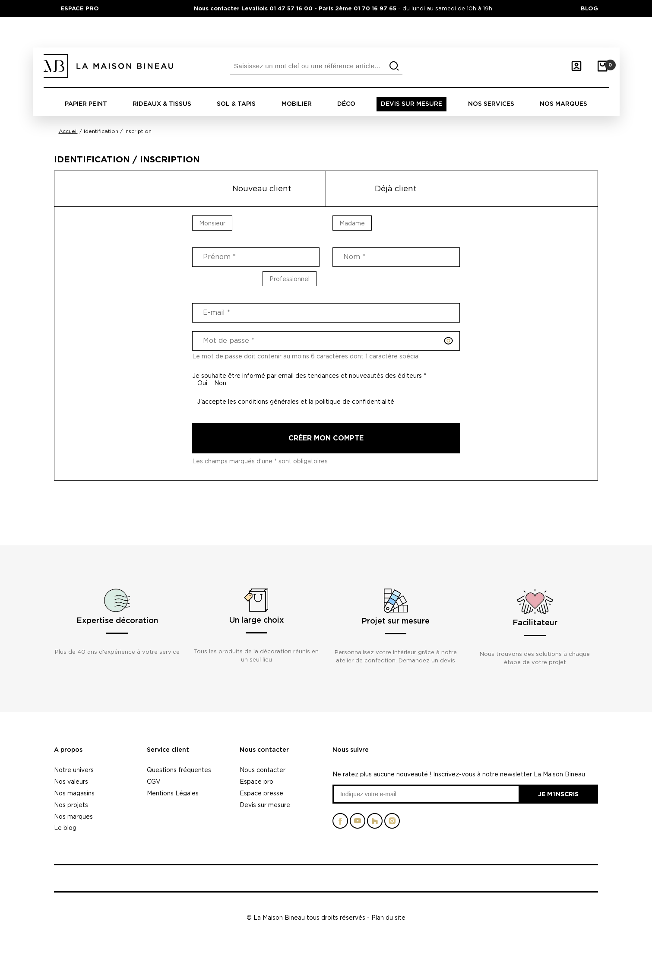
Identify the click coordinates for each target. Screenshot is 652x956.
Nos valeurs (71, 781)
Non (220, 383)
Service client (168, 750)
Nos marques (563, 104)
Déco (346, 104)
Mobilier (297, 104)
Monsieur (212, 223)
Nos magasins (74, 793)
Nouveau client (261, 188)
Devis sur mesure (411, 104)
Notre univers (74, 769)
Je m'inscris (558, 794)
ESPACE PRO (79, 8)
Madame (352, 223)
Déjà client (396, 188)
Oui (202, 383)
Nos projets (71, 804)
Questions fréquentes (179, 769)
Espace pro (256, 781)
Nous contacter (264, 750)
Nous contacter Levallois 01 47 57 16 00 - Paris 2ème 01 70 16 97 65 (296, 8)
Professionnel (289, 278)
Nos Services (491, 104)
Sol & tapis (236, 104)
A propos (68, 750)
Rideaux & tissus (162, 104)
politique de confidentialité (354, 401)
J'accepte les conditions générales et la (295, 401)
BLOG (589, 8)
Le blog (65, 827)
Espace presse (261, 793)
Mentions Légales (173, 793)
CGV (154, 781)
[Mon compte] (576, 66)
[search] (394, 66)
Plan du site (388, 917)
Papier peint (86, 104)
